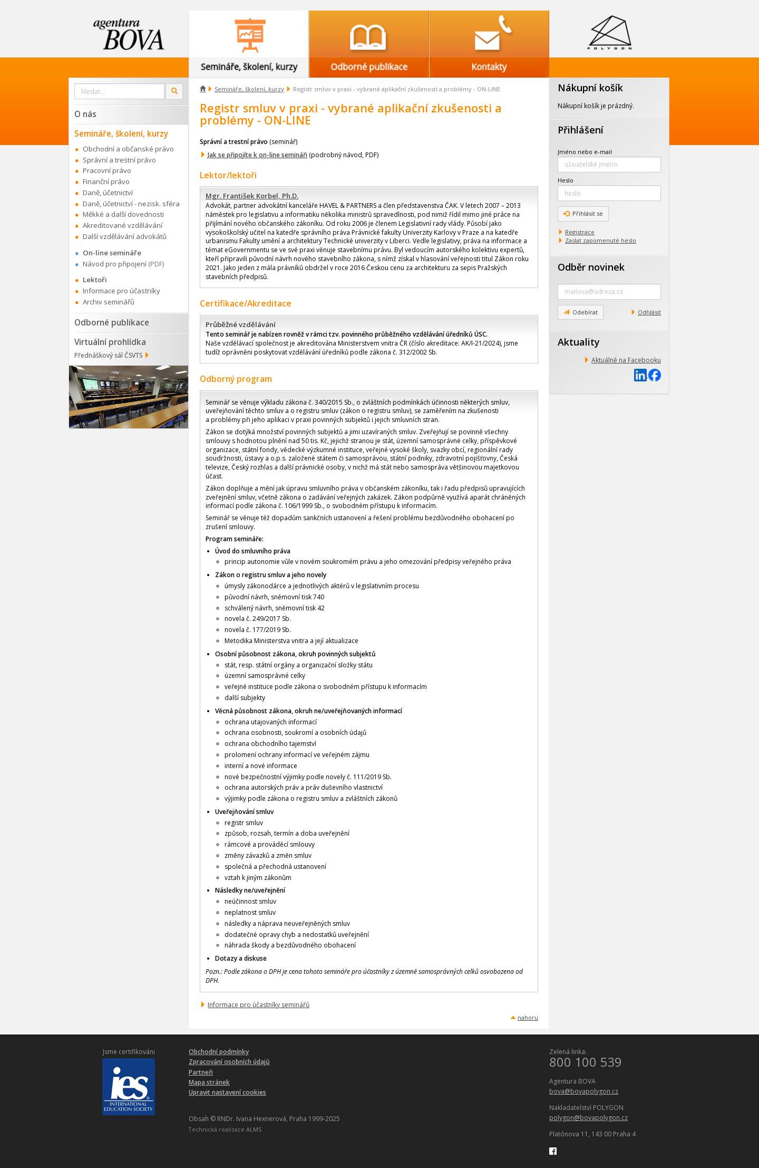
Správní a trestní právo (119, 160)
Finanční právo (106, 181)
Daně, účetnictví (108, 192)
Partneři (201, 1072)
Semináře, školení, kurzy (249, 89)
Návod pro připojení (115, 264)
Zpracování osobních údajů (229, 1061)
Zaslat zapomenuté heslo (600, 240)
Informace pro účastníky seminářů (258, 1004)
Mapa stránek (209, 1082)
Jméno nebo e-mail (585, 152)
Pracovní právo (107, 170)
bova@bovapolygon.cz (583, 1091)
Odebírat (580, 312)
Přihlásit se (583, 213)
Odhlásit (649, 312)
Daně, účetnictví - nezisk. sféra (131, 203)
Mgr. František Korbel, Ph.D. (252, 195)
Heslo (565, 180)
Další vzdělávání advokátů (125, 236)
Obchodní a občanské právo (128, 149)
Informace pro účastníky (121, 290)
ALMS (253, 1129)
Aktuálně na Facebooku (626, 360)
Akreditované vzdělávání (122, 225)
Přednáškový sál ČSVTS (108, 355)
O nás (85, 114)
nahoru (528, 1017)
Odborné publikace (111, 322)
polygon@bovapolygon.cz (588, 1117)
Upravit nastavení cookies (227, 1092)
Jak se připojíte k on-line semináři (257, 154)
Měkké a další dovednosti (123, 214)
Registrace (580, 232)
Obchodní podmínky (219, 1051)
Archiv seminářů (108, 302)
